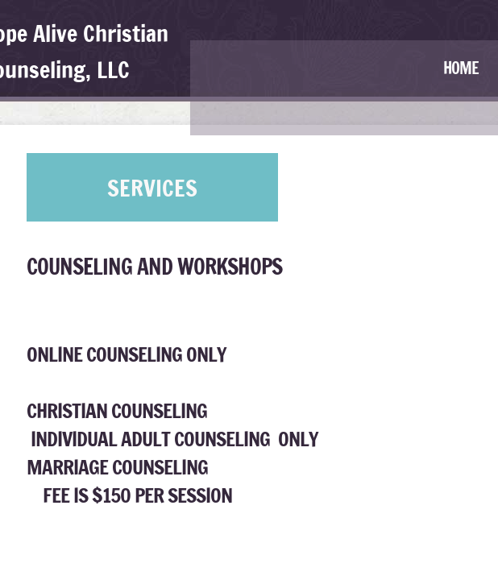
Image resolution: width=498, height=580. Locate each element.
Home (461, 68)
